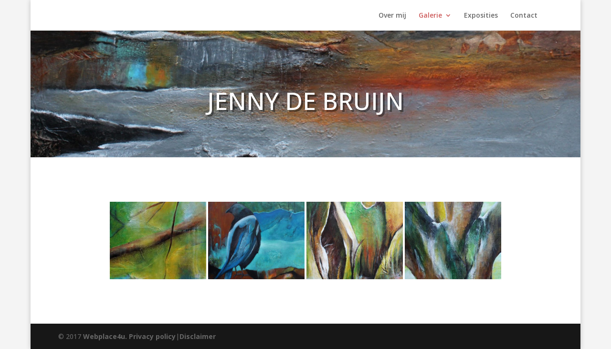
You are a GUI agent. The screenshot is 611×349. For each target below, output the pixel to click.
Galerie (430, 16)
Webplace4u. (105, 336)
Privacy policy (152, 336)
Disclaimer (197, 336)
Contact (523, 16)
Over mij (392, 16)
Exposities (481, 16)
